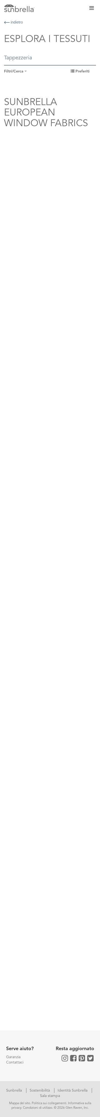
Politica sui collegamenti (49, 1103)
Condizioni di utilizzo (37, 1108)
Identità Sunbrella (73, 1090)
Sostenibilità (40, 1090)
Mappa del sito (19, 1103)
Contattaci (14, 1062)
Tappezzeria (18, 58)
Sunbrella (14, 1090)
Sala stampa (50, 1096)
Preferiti (80, 71)
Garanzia (13, 1057)
